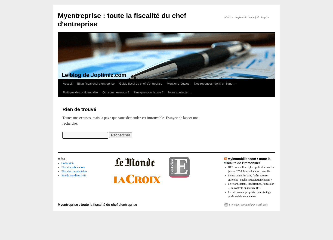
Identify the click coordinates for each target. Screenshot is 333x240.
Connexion (68, 163)
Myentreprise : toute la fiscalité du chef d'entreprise (97, 204)
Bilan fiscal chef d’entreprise (96, 83)
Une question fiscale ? (148, 92)
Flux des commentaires (74, 171)
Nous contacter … (180, 92)
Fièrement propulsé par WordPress (248, 204)
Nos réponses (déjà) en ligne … (215, 83)
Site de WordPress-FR (74, 175)
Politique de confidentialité (80, 92)
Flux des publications (73, 167)
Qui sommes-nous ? (115, 92)
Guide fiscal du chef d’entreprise (140, 83)
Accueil (68, 83)
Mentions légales (178, 83)
